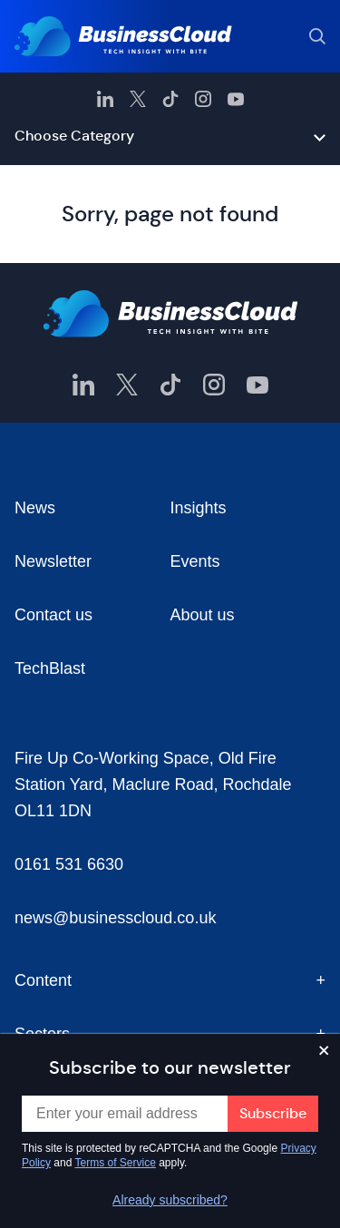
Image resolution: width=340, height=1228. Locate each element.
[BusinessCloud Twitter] (138, 99)
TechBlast (50, 668)
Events (195, 561)
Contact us (53, 615)
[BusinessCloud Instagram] (203, 99)
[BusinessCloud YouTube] (236, 99)
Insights (198, 508)
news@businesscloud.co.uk (115, 918)
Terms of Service (115, 1162)
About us (202, 615)
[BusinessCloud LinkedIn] (105, 99)
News (35, 508)
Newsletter (53, 561)
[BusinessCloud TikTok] (170, 99)
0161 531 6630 (69, 864)
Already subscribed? (170, 1200)
